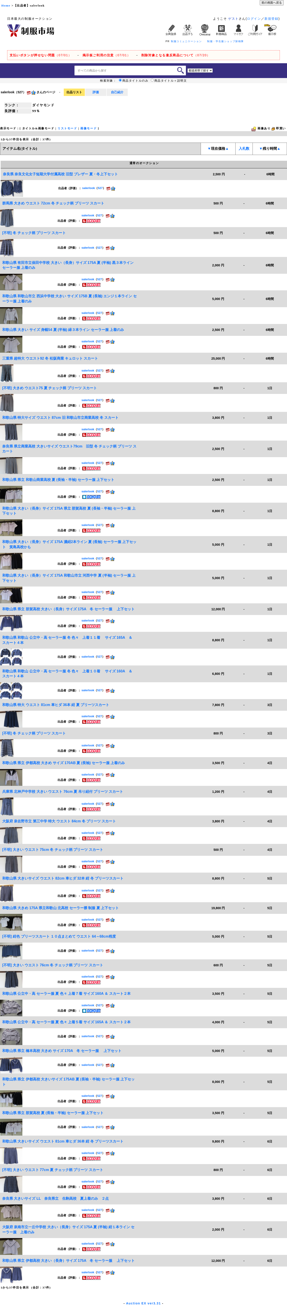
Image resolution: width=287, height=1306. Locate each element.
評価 (96, 92)
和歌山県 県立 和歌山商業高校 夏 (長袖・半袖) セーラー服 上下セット (58, 480)
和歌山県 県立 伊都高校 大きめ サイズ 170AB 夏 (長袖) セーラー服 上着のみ (63, 763)
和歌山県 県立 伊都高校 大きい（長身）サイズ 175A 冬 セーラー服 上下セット (68, 1261)
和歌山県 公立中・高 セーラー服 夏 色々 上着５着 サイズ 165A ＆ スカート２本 (66, 1022)
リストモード (67, 128)
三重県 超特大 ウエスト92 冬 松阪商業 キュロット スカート (50, 358)
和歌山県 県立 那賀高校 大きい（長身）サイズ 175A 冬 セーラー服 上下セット (68, 609)
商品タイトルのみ (134, 80)
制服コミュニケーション (186, 41)
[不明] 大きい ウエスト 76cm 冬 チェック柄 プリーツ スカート (52, 965)
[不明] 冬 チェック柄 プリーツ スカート (34, 233)
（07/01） (41, 55)
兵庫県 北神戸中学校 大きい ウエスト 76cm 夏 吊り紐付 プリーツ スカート (62, 791)
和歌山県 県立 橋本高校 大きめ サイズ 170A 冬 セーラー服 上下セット (61, 1051)
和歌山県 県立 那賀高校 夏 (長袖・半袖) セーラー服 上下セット (53, 1113)
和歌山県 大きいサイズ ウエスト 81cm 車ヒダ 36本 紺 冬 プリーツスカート (62, 1141)
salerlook (88, 188)
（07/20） (175, 55)
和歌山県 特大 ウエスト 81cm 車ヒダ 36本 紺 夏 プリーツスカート (55, 705)
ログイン (254, 18)
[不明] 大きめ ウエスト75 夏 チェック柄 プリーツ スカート (49, 388)
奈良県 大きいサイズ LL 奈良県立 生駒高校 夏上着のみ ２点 (55, 1198)
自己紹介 (117, 92)
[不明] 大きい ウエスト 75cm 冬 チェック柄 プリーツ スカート (52, 850)
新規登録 (271, 18)
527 (100, 188)
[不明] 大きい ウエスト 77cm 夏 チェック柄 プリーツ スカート (52, 1170)
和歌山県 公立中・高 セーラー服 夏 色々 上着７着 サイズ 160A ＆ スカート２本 (66, 993)
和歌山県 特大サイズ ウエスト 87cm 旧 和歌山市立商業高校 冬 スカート (60, 417)
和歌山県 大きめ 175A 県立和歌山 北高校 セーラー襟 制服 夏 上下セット (60, 908)
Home (5, 5)
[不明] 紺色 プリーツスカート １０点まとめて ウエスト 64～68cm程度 (59, 936)
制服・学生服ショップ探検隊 (225, 41)
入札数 (244, 148)
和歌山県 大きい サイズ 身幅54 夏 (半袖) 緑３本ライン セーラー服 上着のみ (63, 330)
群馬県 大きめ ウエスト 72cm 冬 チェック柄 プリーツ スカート (53, 203)
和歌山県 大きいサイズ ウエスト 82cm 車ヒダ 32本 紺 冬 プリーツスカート (62, 878)
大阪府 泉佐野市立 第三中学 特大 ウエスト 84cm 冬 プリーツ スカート (59, 821)
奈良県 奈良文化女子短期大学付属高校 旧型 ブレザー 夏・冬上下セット (60, 174)
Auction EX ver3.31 (143, 1303)
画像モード (88, 128)
